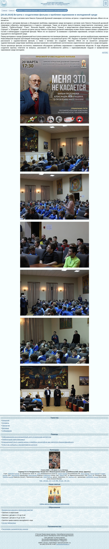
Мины (90, 475)
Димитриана (32, 475)
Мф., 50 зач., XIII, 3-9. (63, 481)
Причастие (6, 425)
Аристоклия (15, 475)
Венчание (5, 428)
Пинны (92, 473)
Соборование (7, 431)
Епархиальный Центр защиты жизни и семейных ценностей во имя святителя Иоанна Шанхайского (38, 442)
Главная (4, 10)
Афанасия (47, 475)
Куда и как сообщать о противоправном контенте (19, 445)
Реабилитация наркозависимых (13, 439)
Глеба (39, 473)
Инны (82, 473)
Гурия (45, 477)
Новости (11, 10)
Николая (5, 477)
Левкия (62, 475)
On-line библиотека (9, 523)
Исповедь (5, 423)
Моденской (89, 477)
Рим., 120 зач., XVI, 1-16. (47, 481)
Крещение (5, 420)
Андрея (60, 473)
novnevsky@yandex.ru (62, 544)
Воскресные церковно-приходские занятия (17, 510)
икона (17, 473)
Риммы (103, 473)
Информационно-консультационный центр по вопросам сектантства (26, 437)
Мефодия (11, 473)
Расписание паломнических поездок (15, 529)
